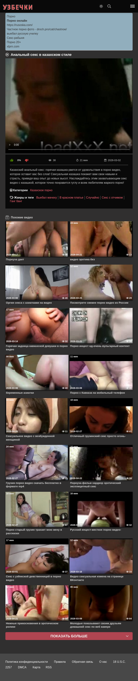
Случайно (92, 197)
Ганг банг (16, 201)
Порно (11, 16)
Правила (60, 661)
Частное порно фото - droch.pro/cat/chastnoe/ (37, 29)
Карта (36, 667)
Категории (20, 190)
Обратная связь (82, 661)
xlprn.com (13, 46)
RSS (49, 667)
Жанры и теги (24, 197)
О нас (103, 661)
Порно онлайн (17, 20)
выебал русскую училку (22, 33)
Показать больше (69, 636)
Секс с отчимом (112, 197)
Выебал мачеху (46, 197)
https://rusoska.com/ (20, 24)
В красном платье (71, 197)
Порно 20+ (14, 42)
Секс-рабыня (15, 37)
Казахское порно (41, 190)
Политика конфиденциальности (26, 661)
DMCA (22, 667)
